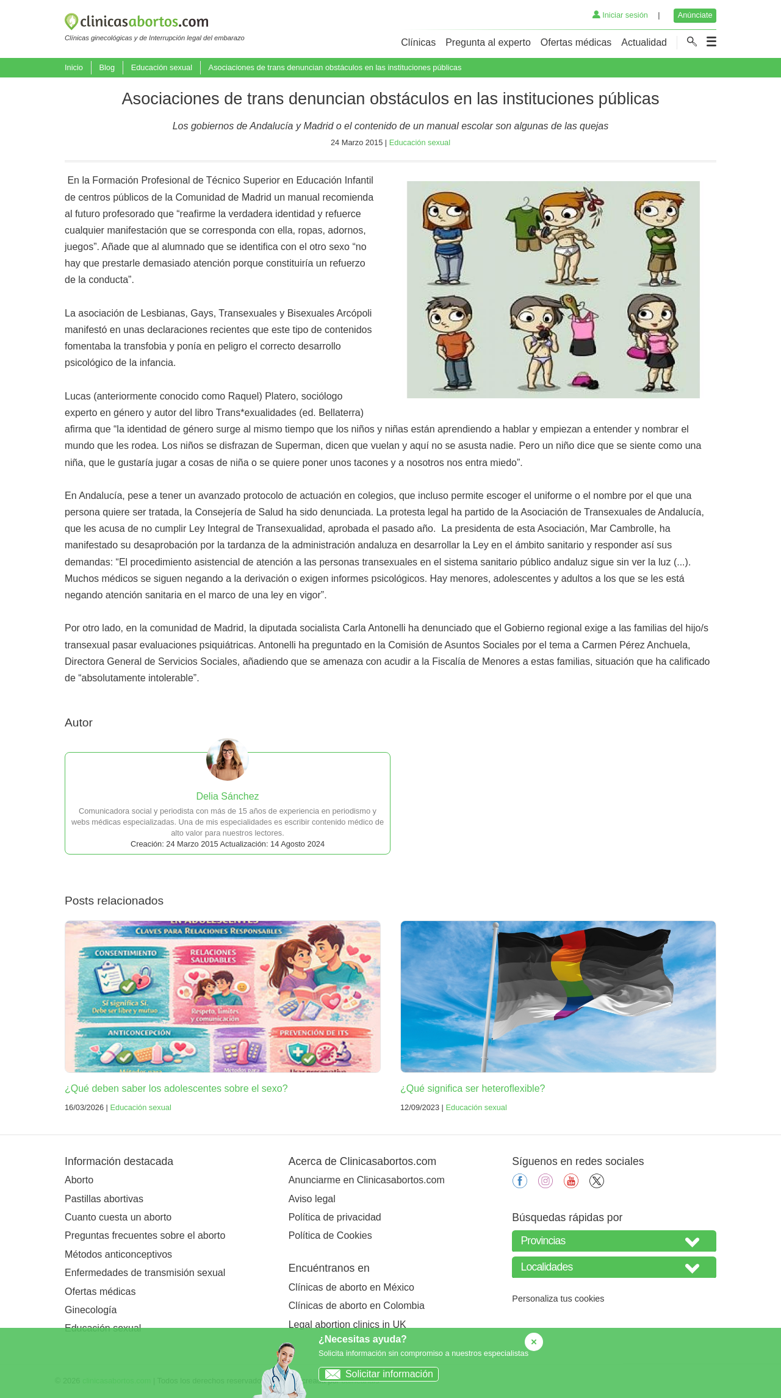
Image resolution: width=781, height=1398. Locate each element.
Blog (107, 67)
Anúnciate (695, 15)
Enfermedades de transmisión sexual (145, 1272)
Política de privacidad (335, 1217)
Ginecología (91, 1310)
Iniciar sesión (620, 15)
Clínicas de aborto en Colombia (357, 1305)
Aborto (79, 1180)
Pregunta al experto (488, 42)
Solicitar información (376, 1374)
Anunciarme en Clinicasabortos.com (367, 1180)
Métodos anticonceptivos (118, 1254)
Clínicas (418, 42)
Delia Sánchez (227, 796)
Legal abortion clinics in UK (347, 1324)
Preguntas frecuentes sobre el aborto (145, 1235)
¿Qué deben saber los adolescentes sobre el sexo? (176, 1088)
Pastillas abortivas (104, 1199)
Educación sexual (161, 67)
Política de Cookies (330, 1235)
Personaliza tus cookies (558, 1298)
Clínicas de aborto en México (351, 1287)
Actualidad (644, 42)
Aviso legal (312, 1199)
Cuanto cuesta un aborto (118, 1217)
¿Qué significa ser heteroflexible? (472, 1088)
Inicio (74, 67)
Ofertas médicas (576, 42)
